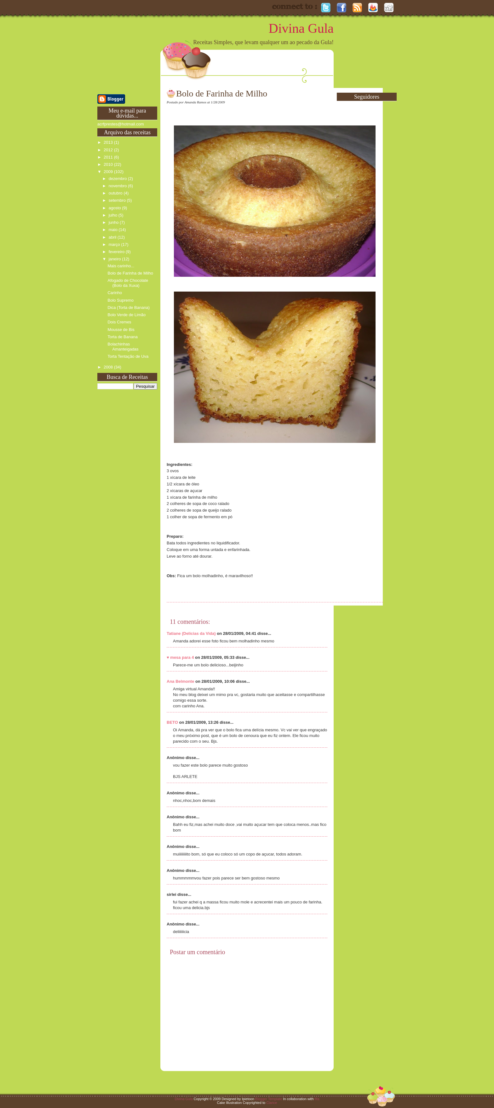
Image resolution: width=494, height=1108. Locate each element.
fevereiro (117, 251)
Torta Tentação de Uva (127, 356)
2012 (109, 150)
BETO (172, 722)
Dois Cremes (119, 322)
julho (113, 215)
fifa (317, 1099)
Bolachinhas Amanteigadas (122, 346)
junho (114, 222)
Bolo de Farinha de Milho (130, 273)
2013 (109, 142)
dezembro (118, 178)
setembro (118, 200)
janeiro (115, 259)
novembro (118, 185)
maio (114, 229)
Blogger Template (268, 1099)
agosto (115, 208)
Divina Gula (301, 28)
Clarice (271, 1103)
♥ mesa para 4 (180, 657)
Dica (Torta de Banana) (128, 307)
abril (113, 237)
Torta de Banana (122, 336)
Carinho (114, 292)
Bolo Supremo (120, 300)
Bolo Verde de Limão (126, 314)
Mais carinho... (120, 266)
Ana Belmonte (180, 681)
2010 (109, 164)
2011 (109, 157)
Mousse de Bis (120, 329)
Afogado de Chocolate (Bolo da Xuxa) (127, 283)
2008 (109, 367)
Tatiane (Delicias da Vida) (191, 633)
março (115, 244)
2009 (109, 171)
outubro (116, 193)
